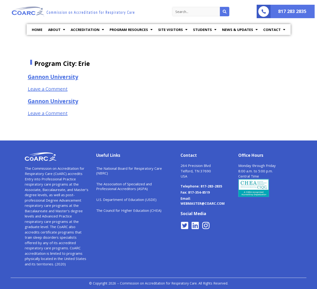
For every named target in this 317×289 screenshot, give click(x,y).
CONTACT (274, 30)
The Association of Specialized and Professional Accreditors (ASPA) (124, 186)
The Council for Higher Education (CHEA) (128, 210)
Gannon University (53, 77)
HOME (37, 29)
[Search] (224, 11)
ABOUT (56, 30)
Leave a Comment (48, 89)
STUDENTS (204, 30)
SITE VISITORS (172, 30)
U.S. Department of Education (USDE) (126, 199)
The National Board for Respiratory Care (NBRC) (129, 170)
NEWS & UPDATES (240, 30)
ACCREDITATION (87, 30)
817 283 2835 (292, 11)
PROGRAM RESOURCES (131, 30)
